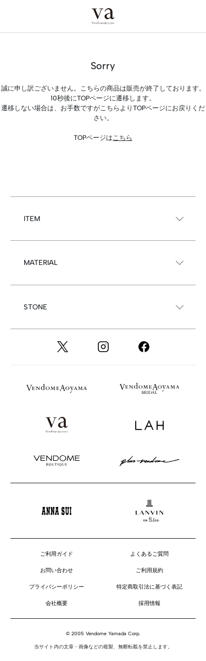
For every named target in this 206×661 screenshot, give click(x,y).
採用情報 (149, 603)
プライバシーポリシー (56, 586)
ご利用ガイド (56, 553)
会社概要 (57, 603)
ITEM (32, 218)
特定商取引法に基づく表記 (149, 586)
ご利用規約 (149, 570)
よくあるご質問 (149, 553)
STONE (35, 307)
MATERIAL (41, 262)
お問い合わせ (56, 570)
